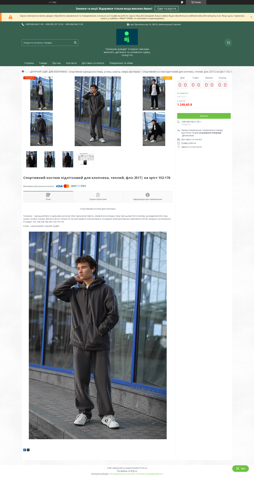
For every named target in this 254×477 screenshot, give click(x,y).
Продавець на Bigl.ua (127, 471)
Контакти (71, 63)
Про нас (56, 63)
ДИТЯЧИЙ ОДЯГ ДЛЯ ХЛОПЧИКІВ (48, 71)
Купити (204, 115)
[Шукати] (75, 42)
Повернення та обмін (121, 63)
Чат (240, 468)
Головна (29, 63)
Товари (43, 63)
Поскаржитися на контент (122, 473)
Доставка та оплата (93, 63)
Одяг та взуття (166, 8)
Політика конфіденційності (150, 473)
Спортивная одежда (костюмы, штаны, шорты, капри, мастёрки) (104, 71)
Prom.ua (143, 468)
